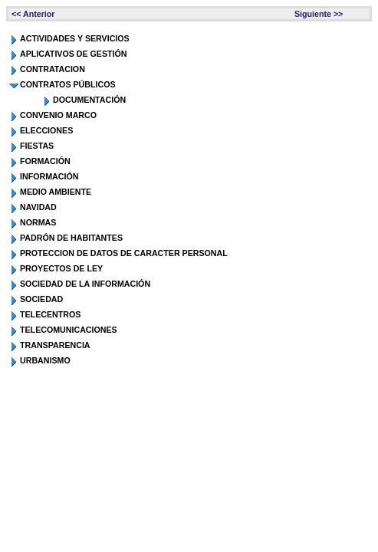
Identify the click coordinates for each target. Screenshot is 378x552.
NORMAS (38, 222)
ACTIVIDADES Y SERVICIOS (75, 38)
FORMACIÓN (45, 161)
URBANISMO (45, 360)
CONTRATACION (52, 69)
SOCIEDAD (41, 299)
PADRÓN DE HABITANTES (71, 237)
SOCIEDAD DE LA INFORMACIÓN (85, 283)
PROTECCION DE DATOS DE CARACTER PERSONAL (124, 253)
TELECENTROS (50, 314)
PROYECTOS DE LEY (61, 268)
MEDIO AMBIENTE (55, 191)
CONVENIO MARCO (58, 115)
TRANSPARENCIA (55, 345)
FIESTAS (37, 145)
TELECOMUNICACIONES (68, 329)
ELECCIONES (46, 130)
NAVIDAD (38, 207)
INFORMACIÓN (49, 176)
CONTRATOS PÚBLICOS (68, 84)
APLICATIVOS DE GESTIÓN (73, 53)
